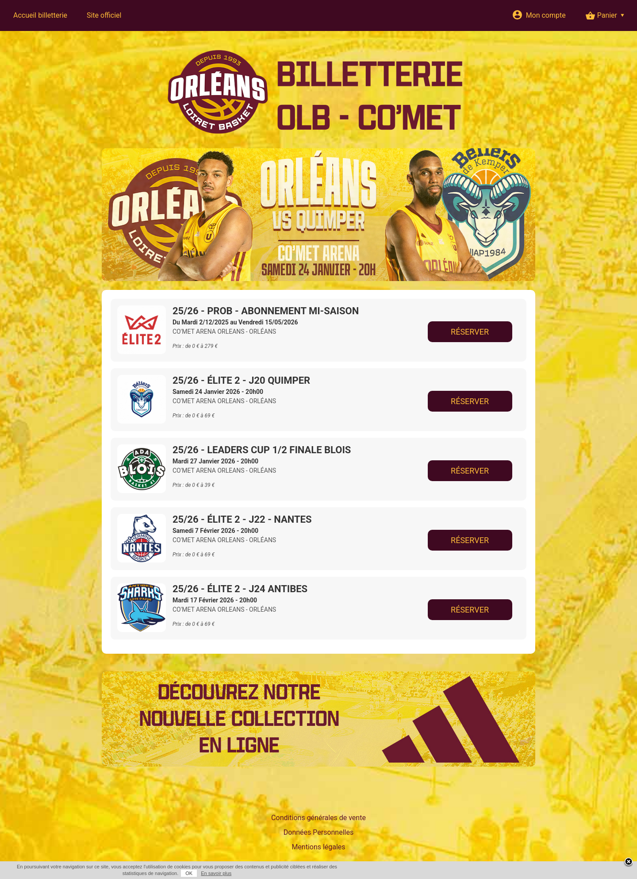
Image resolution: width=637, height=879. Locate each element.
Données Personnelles (318, 832)
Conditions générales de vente (318, 817)
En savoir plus (216, 873)
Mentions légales (318, 847)
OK (188, 873)
